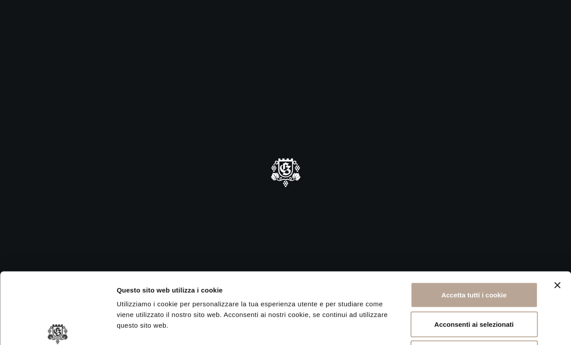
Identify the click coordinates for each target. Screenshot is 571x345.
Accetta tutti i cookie (474, 228)
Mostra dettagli (473, 327)
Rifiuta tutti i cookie (474, 286)
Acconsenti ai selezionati (474, 257)
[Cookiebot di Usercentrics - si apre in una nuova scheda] (58, 327)
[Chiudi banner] (557, 218)
